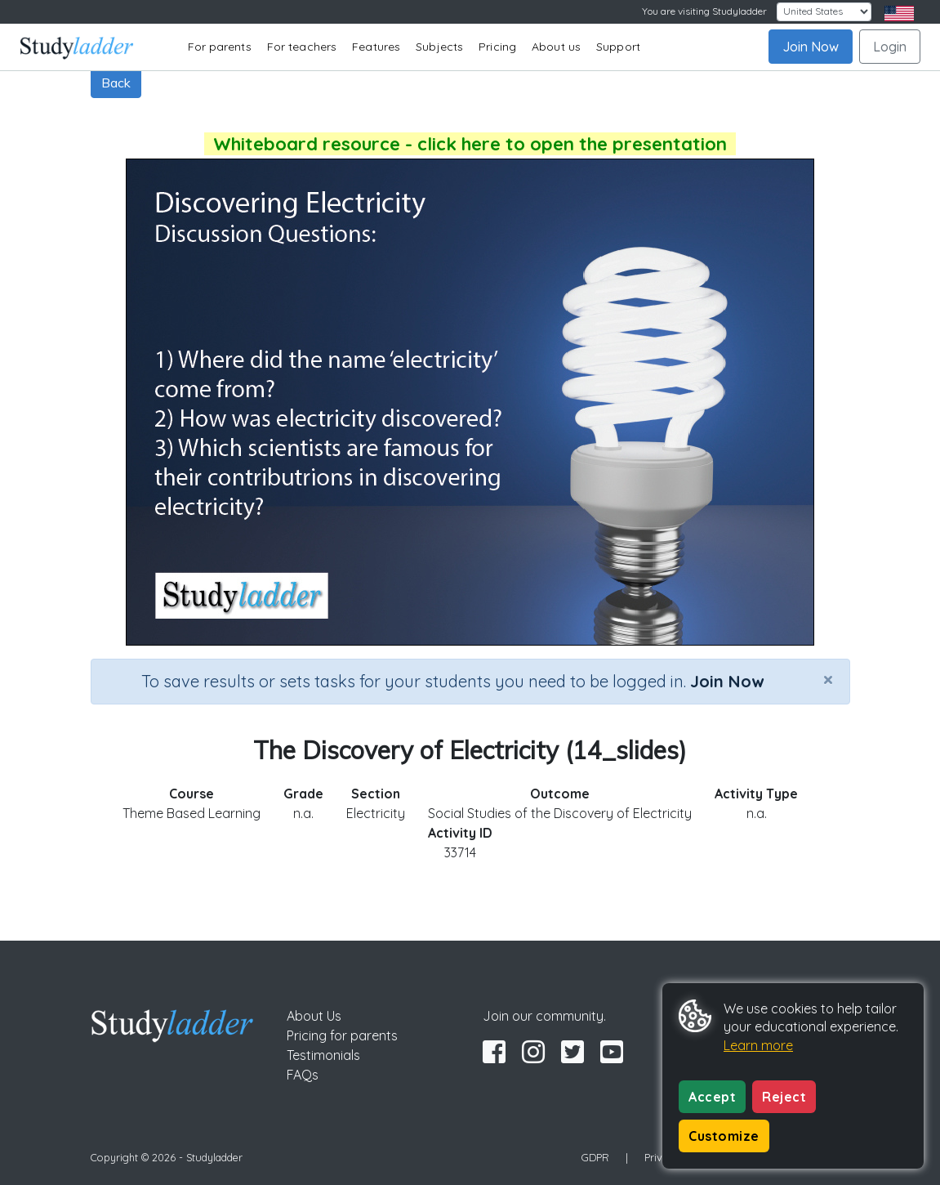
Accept (712, 1097)
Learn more (758, 1045)
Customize (724, 1136)
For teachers (301, 46)
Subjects (439, 46)
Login (890, 46)
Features (376, 46)
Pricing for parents (342, 1035)
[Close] (828, 679)
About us (556, 46)
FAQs (303, 1074)
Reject (784, 1097)
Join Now (810, 46)
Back (116, 82)
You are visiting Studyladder (704, 11)
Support (618, 46)
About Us (314, 1016)
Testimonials (323, 1055)
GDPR (595, 1157)
